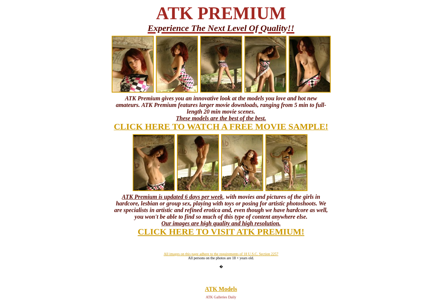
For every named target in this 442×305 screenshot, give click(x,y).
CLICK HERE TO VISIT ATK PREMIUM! (221, 231)
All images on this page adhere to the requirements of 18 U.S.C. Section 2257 (221, 254)
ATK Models (221, 289)
